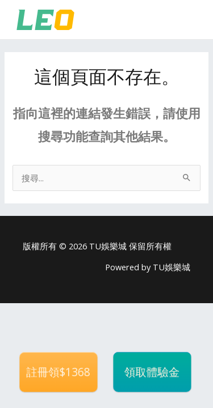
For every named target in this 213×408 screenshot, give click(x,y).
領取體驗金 (152, 372)
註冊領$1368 (58, 372)
